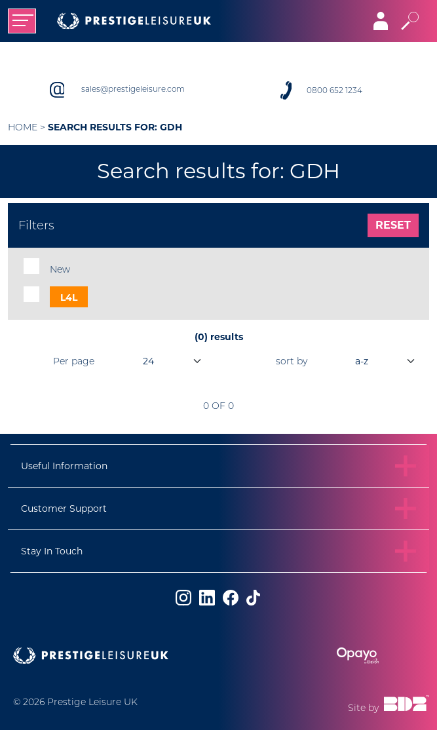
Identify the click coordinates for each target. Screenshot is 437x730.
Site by (388, 704)
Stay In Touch (52, 551)
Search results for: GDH (115, 127)
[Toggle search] (409, 21)
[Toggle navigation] (22, 21)
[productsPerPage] (156, 361)
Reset (393, 225)
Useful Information (64, 466)
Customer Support (64, 508)
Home (22, 127)
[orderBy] (369, 361)
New (60, 269)
